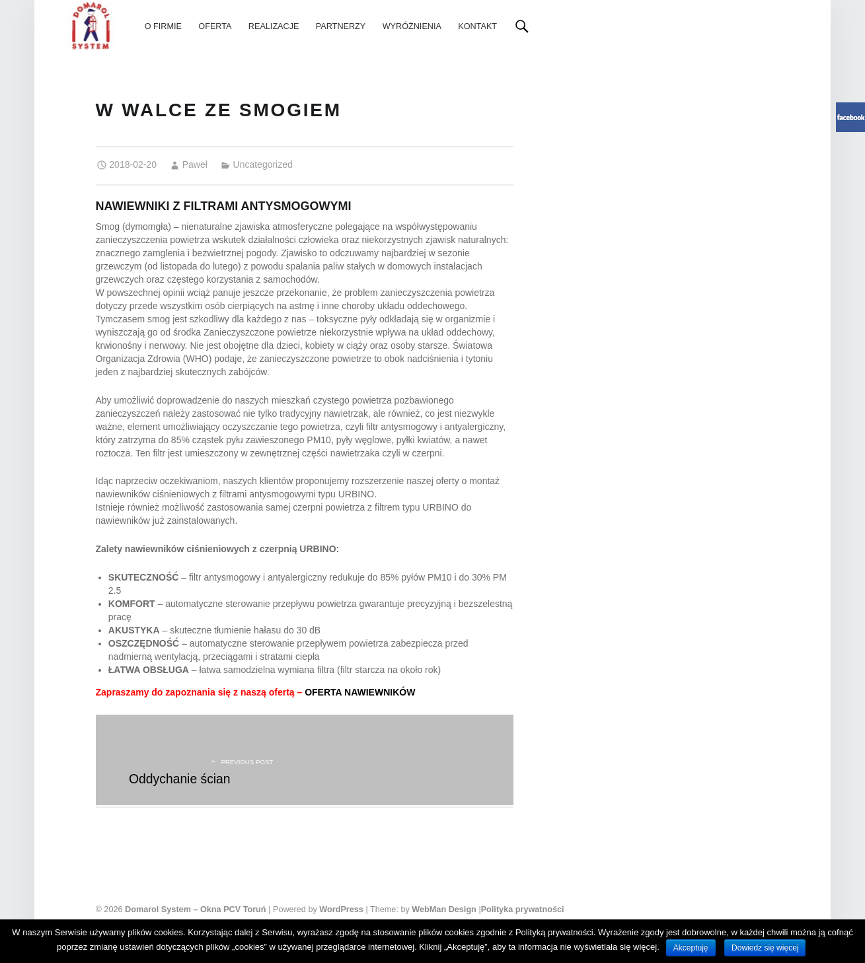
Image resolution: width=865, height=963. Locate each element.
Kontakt (477, 26)
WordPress (341, 909)
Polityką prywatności (554, 932)
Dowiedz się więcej (765, 947)
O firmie (163, 26)
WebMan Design (444, 909)
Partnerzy (340, 26)
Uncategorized (263, 164)
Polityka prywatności (522, 909)
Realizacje (273, 26)
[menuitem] (163, 26)
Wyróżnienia (412, 26)
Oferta (214, 26)
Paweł (194, 164)
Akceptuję (690, 947)
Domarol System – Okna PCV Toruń (195, 909)
